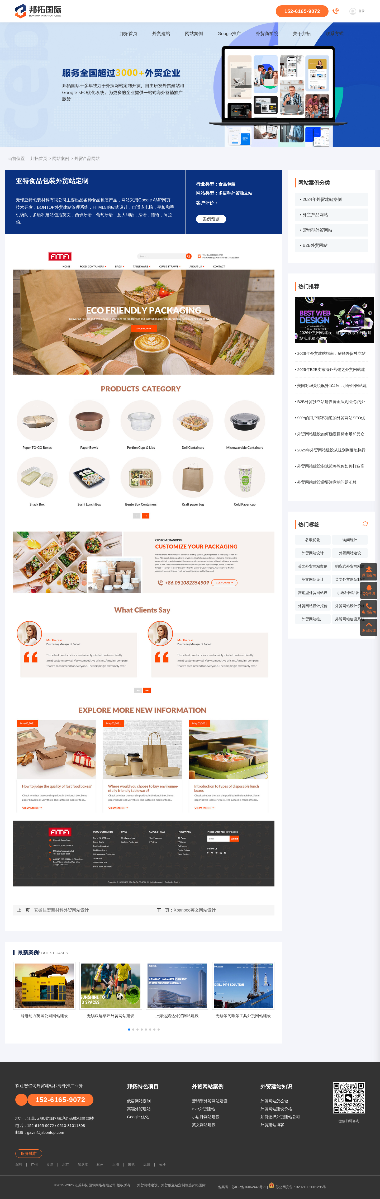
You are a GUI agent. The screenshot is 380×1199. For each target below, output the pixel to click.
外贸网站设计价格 (350, 606)
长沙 (162, 1165)
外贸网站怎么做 (274, 1101)
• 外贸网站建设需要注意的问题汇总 (326, 482)
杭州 (100, 1165)
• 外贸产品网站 (314, 215)
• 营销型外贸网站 (316, 230)
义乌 (49, 1165)
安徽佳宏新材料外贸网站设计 (61, 910)
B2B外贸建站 (203, 1109)
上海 (115, 1165)
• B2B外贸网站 (313, 245)
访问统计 (350, 540)
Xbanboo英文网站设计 (195, 910)
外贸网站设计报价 (312, 606)
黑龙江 (83, 1165)
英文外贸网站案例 (312, 566)
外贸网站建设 (350, 553)
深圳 (18, 1165)
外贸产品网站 (87, 158)
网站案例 (194, 33)
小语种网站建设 (206, 1117)
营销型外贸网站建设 (209, 1101)
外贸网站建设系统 (350, 619)
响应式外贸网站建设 (350, 567)
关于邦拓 (302, 33)
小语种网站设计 (350, 593)
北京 (65, 1165)
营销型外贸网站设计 (312, 594)
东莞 (131, 1165)
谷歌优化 (312, 540)
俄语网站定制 (139, 1101)
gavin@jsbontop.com (45, 1132)
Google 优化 (138, 1117)
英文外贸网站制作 (350, 579)
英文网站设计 (313, 579)
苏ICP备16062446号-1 (249, 1187)
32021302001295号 (311, 1187)
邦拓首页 (128, 33)
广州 (34, 1165)
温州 (146, 1165)
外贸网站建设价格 (276, 1109)
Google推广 (229, 33)
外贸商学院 (267, 33)
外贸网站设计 (313, 553)
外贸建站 (161, 33)
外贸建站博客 (272, 1124)
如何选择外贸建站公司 (280, 1117)
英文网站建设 (204, 1124)
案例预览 (211, 219)
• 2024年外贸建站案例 (321, 199)
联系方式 (335, 33)
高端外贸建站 (139, 1109)
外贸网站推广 (313, 619)
